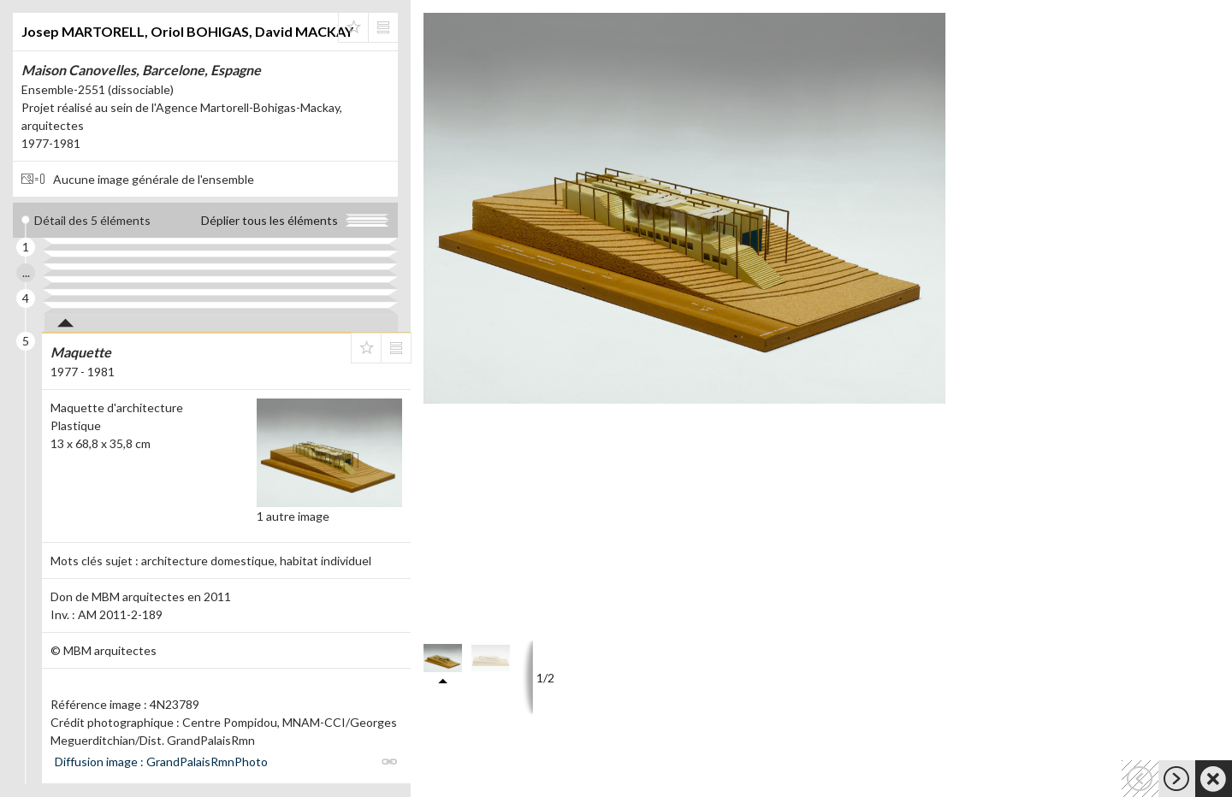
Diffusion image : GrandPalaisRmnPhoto (161, 761)
